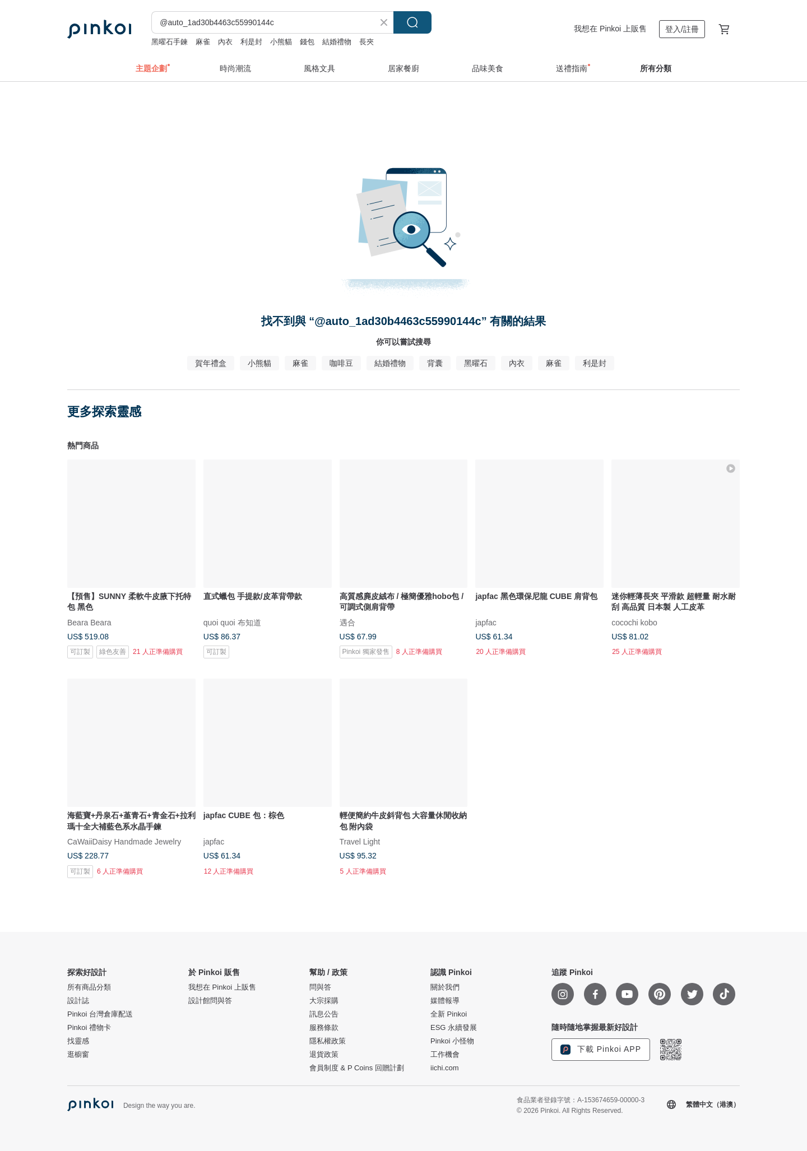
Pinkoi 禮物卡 (89, 1028)
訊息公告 (323, 1014)
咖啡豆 (341, 363)
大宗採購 (323, 1001)
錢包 (307, 42)
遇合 (347, 622)
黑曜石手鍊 (169, 42)
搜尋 (412, 22)
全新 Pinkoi (448, 1014)
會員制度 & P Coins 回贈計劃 (356, 1068)
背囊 (435, 363)
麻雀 (203, 42)
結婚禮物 (336, 42)
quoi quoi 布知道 (232, 622)
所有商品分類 (89, 987)
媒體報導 (445, 1001)
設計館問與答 (210, 1001)
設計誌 (78, 1001)
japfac (485, 622)
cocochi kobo (634, 622)
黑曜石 (476, 363)
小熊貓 (281, 42)
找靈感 (78, 1041)
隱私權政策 (327, 1041)
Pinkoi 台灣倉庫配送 (100, 1014)
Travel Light (360, 841)
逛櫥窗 (78, 1055)
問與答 (320, 987)
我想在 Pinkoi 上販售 (610, 28)
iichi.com (444, 1068)
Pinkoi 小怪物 (452, 1041)
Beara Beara (89, 622)
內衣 (225, 42)
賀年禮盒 (210, 363)
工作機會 (445, 1055)
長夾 (366, 42)
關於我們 (445, 987)
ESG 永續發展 (453, 1028)
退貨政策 (323, 1055)
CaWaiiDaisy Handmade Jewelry (124, 841)
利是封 (251, 42)
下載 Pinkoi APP (600, 1050)
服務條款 (323, 1028)
